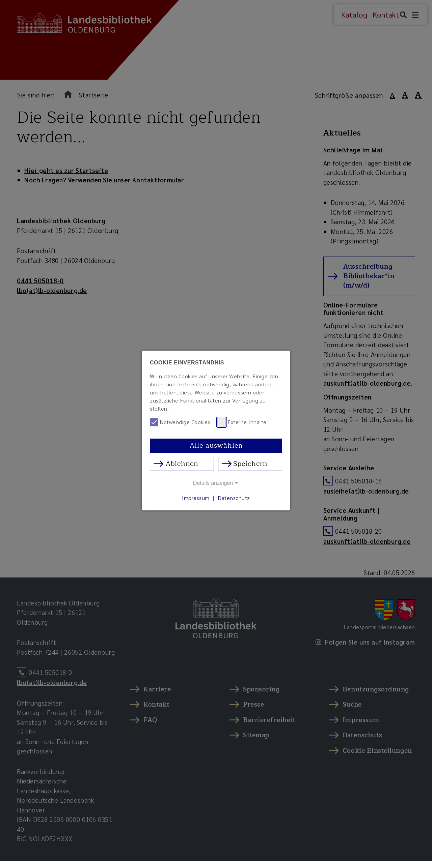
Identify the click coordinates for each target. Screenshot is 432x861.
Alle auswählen (216, 445)
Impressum (196, 497)
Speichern (250, 463)
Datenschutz (234, 497)
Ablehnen (182, 463)
